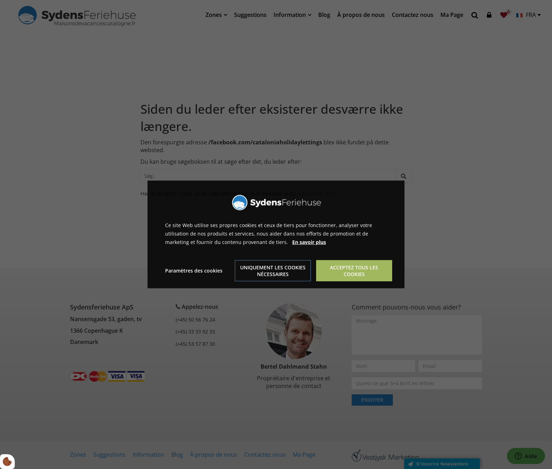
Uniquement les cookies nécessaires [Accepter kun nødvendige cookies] (273, 270)
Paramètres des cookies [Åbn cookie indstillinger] (193, 270)
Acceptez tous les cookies (354, 270)
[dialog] (276, 234)
